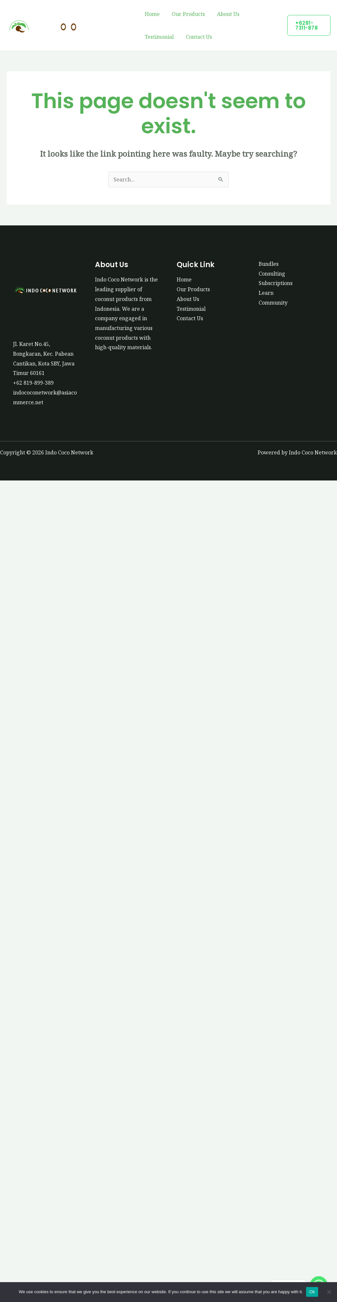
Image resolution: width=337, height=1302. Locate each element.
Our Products (185, 14)
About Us (224, 14)
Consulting (272, 273)
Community (273, 302)
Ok (312, 1291)
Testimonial (158, 36)
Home (151, 14)
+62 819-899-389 (33, 382)
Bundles (269, 263)
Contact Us (196, 36)
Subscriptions (275, 283)
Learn (266, 292)
